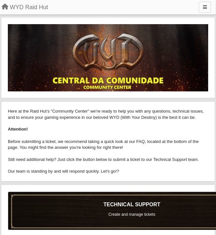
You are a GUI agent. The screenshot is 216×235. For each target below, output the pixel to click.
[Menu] (205, 7)
